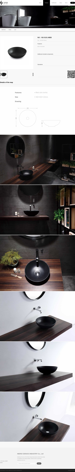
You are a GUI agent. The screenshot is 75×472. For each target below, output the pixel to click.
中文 (72, 2)
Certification (54, 2)
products (46, 3)
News (61, 2)
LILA (15, 29)
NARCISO (4, 29)
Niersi (66, 2)
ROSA (10, 29)
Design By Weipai (71, 470)
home (40, 2)
